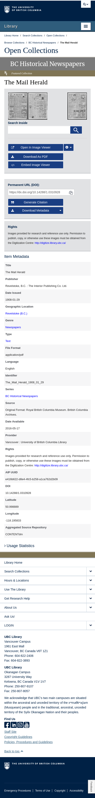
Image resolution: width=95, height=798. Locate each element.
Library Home (13, 562)
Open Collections (31, 50)
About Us (10, 607)
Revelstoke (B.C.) (16, 313)
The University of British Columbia (34, 9)
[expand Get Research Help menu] (90, 598)
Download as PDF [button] (29, 156)
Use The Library (15, 589)
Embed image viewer (30, 165)
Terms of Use (42, 790)
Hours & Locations (16, 580)
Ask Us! (9, 616)
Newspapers (13, 327)
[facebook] (7, 725)
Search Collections (16, 571)
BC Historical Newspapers (21, 396)
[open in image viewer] (18, 106)
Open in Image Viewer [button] (31, 147)
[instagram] (20, 725)
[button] (21, 751)
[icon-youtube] (26, 725)
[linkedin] (14, 725)
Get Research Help (17, 598)
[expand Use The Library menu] (90, 589)
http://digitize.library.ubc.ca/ (51, 465)
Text (8, 341)
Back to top (13, 751)
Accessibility (76, 790)
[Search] (76, 130)
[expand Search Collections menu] (90, 571)
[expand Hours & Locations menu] (90, 580)
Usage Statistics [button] (19, 546)
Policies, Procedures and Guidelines (28, 742)
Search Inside (18, 123)
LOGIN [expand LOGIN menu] (9, 625)
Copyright (59, 790)
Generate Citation (29, 202)
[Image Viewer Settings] (68, 147)
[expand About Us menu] (90, 607)
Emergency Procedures (17, 790)
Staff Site (10, 731)
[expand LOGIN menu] (90, 625)
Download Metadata (36, 210)
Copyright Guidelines (18, 737)
